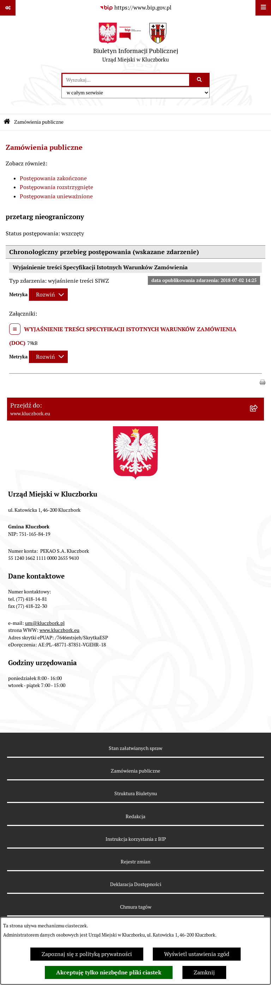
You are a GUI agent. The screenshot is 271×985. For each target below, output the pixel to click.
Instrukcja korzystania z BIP (136, 839)
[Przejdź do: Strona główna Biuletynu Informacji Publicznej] (7, 122)
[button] (262, 381)
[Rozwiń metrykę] (48, 294)
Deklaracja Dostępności (135, 884)
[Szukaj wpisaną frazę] (200, 80)
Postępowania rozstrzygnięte (56, 187)
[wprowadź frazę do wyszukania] (125, 80)
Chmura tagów (135, 907)
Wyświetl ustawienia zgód (196, 954)
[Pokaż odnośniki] (8, 8)
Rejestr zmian (135, 861)
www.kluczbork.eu (59, 630)
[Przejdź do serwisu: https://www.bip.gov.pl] (135, 8)
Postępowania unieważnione (56, 196)
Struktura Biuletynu (135, 793)
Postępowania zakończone (53, 178)
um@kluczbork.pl (45, 623)
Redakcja (135, 816)
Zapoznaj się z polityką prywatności (87, 954)
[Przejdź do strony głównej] (135, 44)
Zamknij (204, 972)
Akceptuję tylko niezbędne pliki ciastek (108, 972)
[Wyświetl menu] (263, 8)
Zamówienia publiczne (39, 122)
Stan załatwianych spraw (135, 748)
